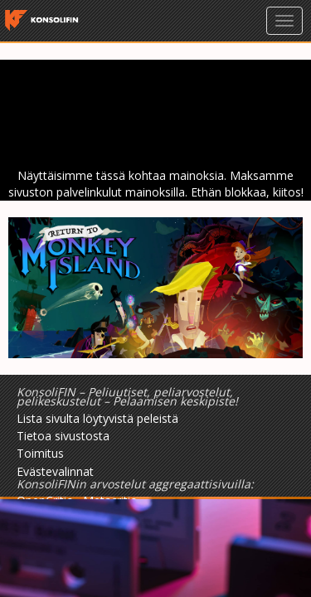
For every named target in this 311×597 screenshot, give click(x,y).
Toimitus (40, 453)
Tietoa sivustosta (63, 436)
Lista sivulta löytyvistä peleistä (97, 418)
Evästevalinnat (55, 471)
